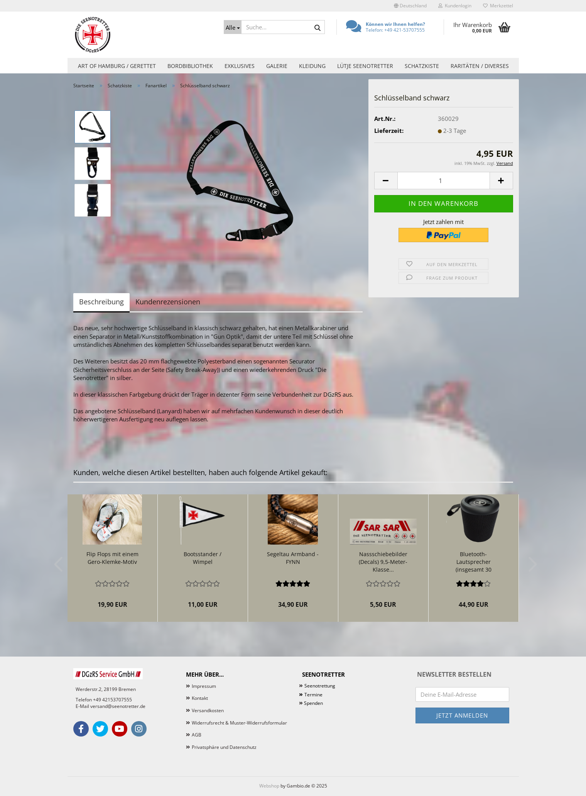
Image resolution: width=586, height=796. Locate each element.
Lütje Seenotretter (365, 66)
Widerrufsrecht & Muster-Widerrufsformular (239, 723)
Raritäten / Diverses (480, 66)
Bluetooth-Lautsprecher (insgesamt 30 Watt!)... (473, 562)
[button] (410, 6)
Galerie (276, 66)
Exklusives (240, 66)
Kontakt (200, 698)
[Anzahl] (443, 180)
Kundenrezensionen (167, 301)
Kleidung (312, 66)
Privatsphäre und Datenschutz (224, 747)
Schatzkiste (422, 66)
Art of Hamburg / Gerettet (117, 66)
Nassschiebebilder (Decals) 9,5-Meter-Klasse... (383, 561)
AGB (196, 735)
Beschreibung (101, 301)
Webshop (269, 785)
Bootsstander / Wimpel (202, 557)
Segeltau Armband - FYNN (293, 557)
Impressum (204, 686)
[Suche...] (232, 27)
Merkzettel (498, 5)
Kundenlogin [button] (454, 5)
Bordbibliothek (190, 66)
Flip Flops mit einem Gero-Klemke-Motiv (112, 557)
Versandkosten (208, 710)
